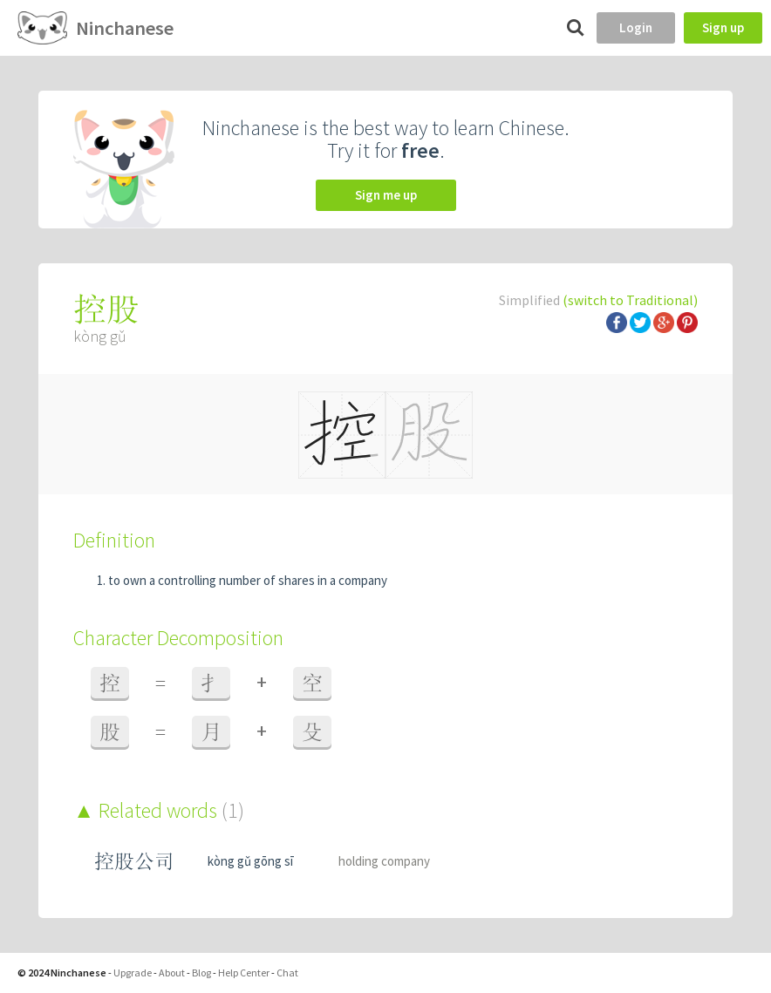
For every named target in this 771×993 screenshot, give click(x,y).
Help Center (244, 972)
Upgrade (132, 972)
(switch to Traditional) (630, 300)
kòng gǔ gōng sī (250, 861)
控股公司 (134, 861)
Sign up (723, 27)
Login (635, 27)
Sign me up (386, 195)
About (172, 972)
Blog (201, 972)
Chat (287, 972)
